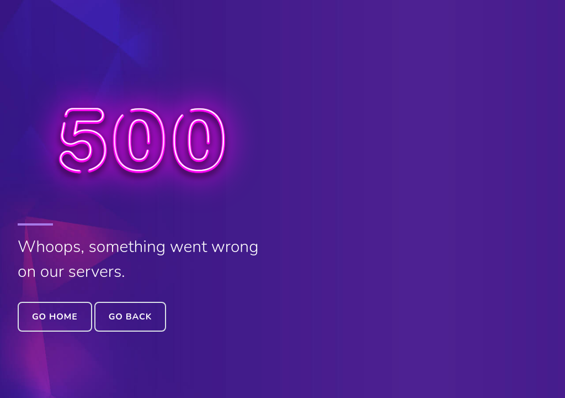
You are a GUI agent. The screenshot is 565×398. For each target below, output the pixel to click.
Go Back (130, 317)
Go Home (55, 317)
